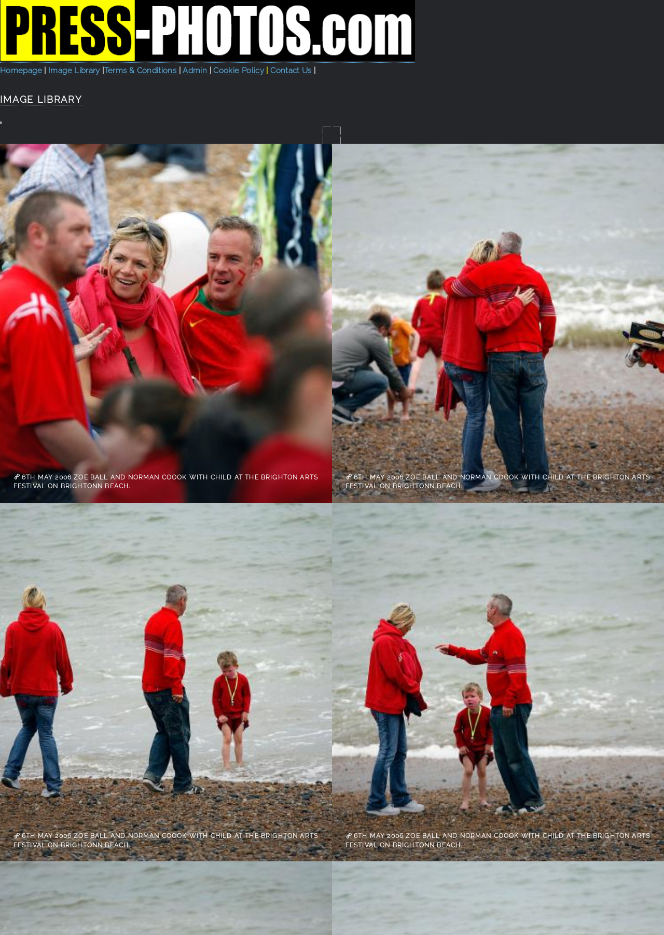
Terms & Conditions (141, 70)
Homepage (21, 70)
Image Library (74, 70)
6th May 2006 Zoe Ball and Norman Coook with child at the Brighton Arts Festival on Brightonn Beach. (166, 481)
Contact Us (291, 70)
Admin (196, 70)
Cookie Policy (238, 70)
